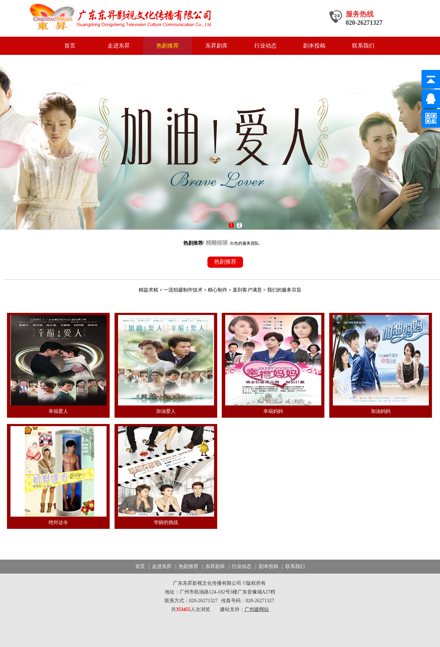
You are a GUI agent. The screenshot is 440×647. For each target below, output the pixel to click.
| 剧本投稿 (266, 566)
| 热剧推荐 (186, 566)
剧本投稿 (314, 46)
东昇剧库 (216, 46)
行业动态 (265, 46)
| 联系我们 (292, 566)
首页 (69, 46)
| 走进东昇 (159, 566)
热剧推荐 (167, 46)
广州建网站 (256, 609)
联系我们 (363, 46)
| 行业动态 (239, 566)
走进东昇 (119, 46)
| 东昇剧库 (212, 566)
